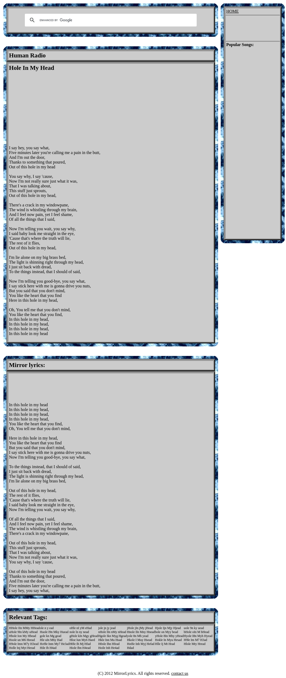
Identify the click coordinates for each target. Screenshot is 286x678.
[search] (110, 20)
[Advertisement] (53, 108)
